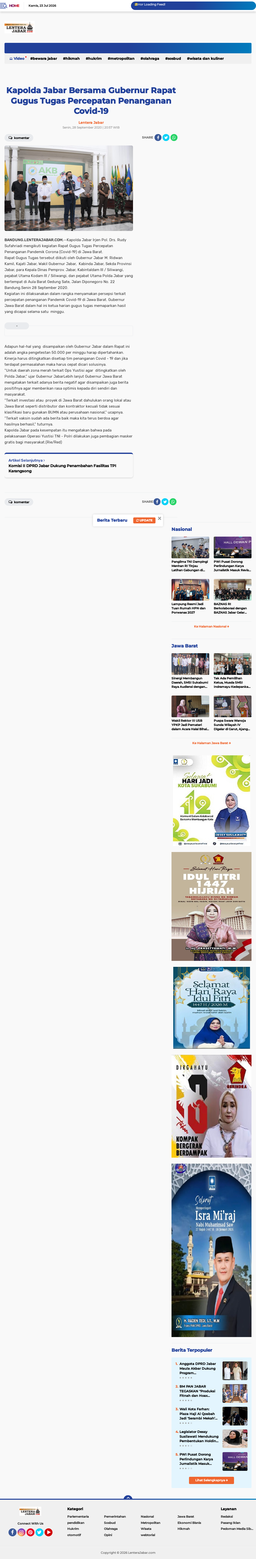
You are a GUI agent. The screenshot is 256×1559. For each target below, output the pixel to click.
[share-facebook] (158, 137)
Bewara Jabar (45, 58)
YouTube (52, 1534)
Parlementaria (78, 1516)
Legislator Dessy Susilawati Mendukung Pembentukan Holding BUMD (199, 1436)
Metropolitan (122, 58)
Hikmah (73, 58)
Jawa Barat (185, 646)
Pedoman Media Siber (237, 1529)
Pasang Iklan (230, 1523)
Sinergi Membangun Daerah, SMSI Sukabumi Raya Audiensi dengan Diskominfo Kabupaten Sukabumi (190, 682)
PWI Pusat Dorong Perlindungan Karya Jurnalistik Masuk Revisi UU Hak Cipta (232, 566)
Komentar (18, 137)
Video (19, 58)
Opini (108, 1535)
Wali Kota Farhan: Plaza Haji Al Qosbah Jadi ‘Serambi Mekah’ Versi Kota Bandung (197, 1413)
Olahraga (151, 58)
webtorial (148, 1535)
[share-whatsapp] (174, 137)
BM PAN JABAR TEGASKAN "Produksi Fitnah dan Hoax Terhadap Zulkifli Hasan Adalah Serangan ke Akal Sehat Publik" (197, 1391)
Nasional (182, 529)
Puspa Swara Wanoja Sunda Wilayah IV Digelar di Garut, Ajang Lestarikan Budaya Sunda (231, 725)
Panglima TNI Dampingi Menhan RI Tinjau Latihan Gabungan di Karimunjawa (190, 566)
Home (14, 5)
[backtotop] (128, 1499)
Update (144, 520)
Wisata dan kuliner (207, 58)
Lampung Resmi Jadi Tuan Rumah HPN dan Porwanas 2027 (189, 608)
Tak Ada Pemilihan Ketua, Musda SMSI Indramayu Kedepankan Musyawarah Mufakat (232, 682)
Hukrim (95, 58)
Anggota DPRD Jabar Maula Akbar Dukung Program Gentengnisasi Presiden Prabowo (198, 1368)
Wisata (146, 1529)
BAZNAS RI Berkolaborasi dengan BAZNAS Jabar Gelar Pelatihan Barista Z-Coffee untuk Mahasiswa (232, 608)
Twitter (42, 1534)
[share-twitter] (166, 137)
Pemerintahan (115, 1516)
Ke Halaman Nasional (211, 626)
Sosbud (174, 58)
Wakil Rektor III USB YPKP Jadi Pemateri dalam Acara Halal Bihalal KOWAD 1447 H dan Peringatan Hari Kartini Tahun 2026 (190, 725)
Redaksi (227, 1516)
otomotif (74, 1535)
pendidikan (75, 1523)
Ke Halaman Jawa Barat (211, 743)
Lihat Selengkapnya (211, 1480)
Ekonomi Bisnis (189, 1523)
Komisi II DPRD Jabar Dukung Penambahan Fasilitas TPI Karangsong (62, 468)
